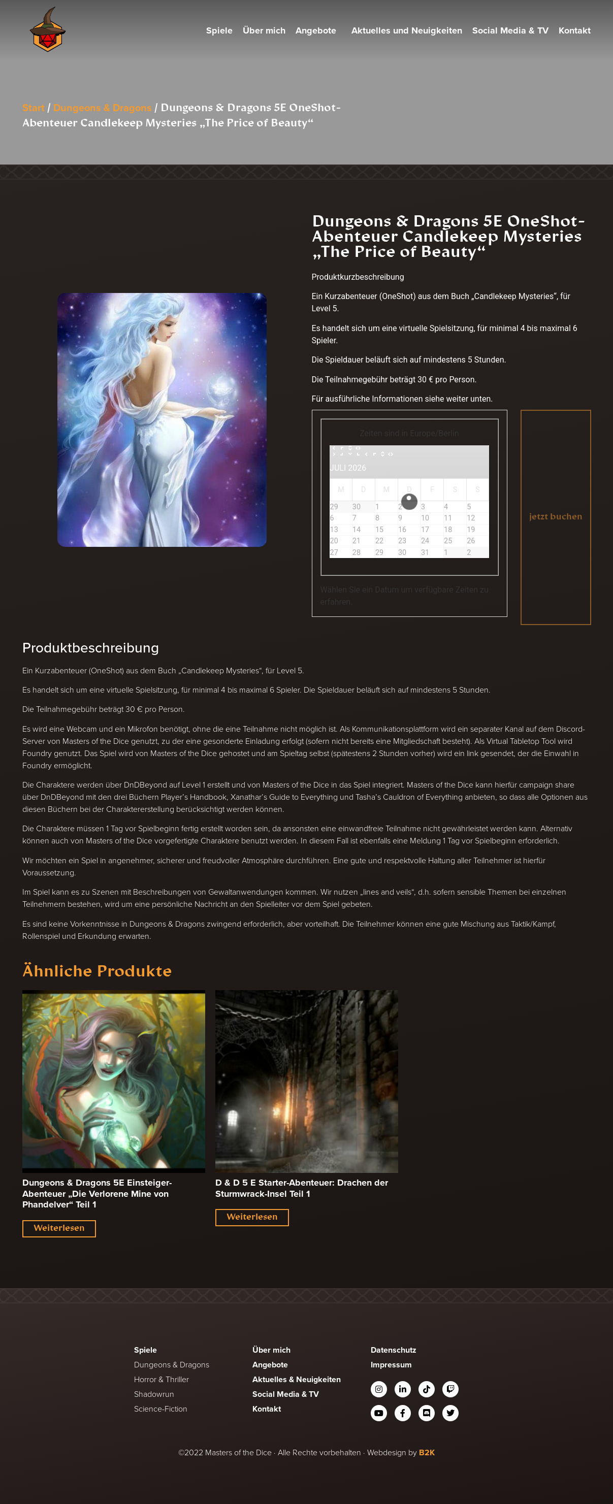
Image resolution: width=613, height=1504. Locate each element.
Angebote (318, 30)
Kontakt (575, 30)
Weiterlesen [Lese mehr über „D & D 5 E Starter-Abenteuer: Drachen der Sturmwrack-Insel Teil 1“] (252, 1218)
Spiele (219, 30)
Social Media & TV (510, 30)
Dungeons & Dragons (102, 107)
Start (33, 107)
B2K (427, 1452)
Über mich (264, 30)
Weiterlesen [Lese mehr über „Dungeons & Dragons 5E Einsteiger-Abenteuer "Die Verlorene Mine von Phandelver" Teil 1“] (59, 1229)
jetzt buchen (556, 517)
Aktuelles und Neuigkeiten (406, 30)
